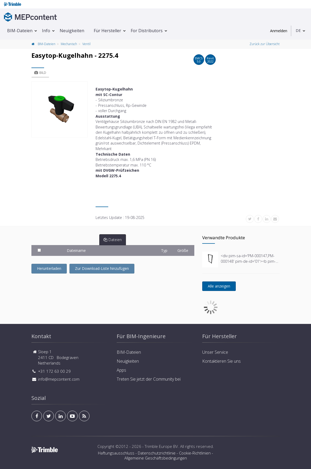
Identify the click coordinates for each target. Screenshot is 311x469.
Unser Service (215, 352)
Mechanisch (69, 44)
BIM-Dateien (19, 31)
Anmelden (278, 30)
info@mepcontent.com (58, 379)
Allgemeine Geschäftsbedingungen (155, 458)
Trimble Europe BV (161, 446)
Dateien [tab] (112, 239)
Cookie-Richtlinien (195, 453)
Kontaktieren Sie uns (221, 361)
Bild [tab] (40, 72)
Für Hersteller (107, 31)
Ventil (86, 44)
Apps (121, 370)
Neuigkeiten (72, 31)
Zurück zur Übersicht (264, 44)
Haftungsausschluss (116, 453)
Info (46, 31)
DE (298, 30)
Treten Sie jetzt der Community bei (149, 379)
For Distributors (147, 31)
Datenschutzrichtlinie (157, 453)
